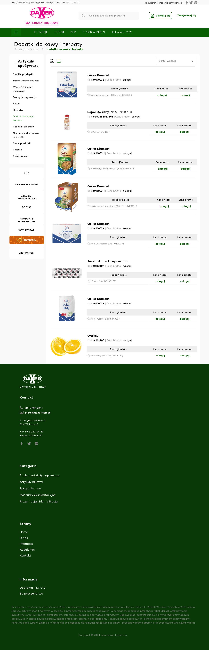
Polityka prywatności (170, 3)
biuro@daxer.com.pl (42, 2)
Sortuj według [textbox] (167, 60)
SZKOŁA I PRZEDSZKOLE (26, 197)
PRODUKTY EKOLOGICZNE (26, 220)
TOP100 (59, 32)
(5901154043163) (100, 132)
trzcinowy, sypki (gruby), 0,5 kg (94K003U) (112, 168)
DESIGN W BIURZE (93, 32)
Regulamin (150, 3)
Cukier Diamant (98, 75)
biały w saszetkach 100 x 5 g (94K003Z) (111, 95)
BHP (73, 32)
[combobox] (176, 61)
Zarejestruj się (186, 15)
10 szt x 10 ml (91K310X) (103, 281)
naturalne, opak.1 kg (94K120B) (106, 355)
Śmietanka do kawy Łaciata (107, 261)
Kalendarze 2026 (122, 32)
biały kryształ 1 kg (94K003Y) (105, 318)
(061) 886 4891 (19, 2)
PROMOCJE (41, 32)
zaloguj (127, 79)
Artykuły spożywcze (27, 49)
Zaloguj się (160, 16)
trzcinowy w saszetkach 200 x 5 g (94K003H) (113, 206)
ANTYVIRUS (26, 252)
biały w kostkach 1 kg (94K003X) (107, 243)
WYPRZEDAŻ (26, 230)
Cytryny (92, 335)
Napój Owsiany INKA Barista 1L (110, 112)
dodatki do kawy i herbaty (65, 49)
